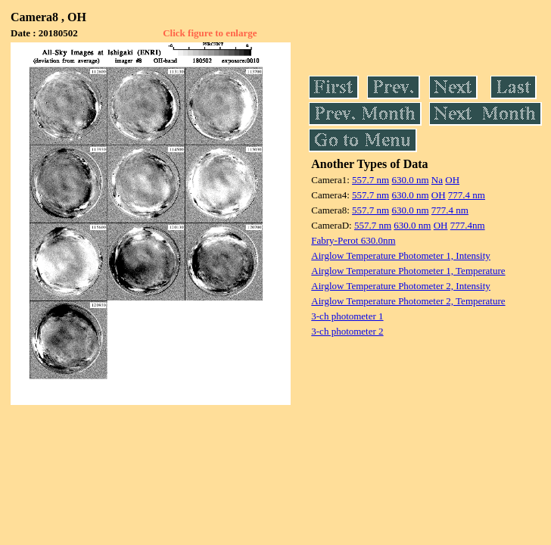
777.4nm (467, 225)
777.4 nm (466, 195)
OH (452, 179)
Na (437, 179)
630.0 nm (409, 179)
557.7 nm (370, 179)
